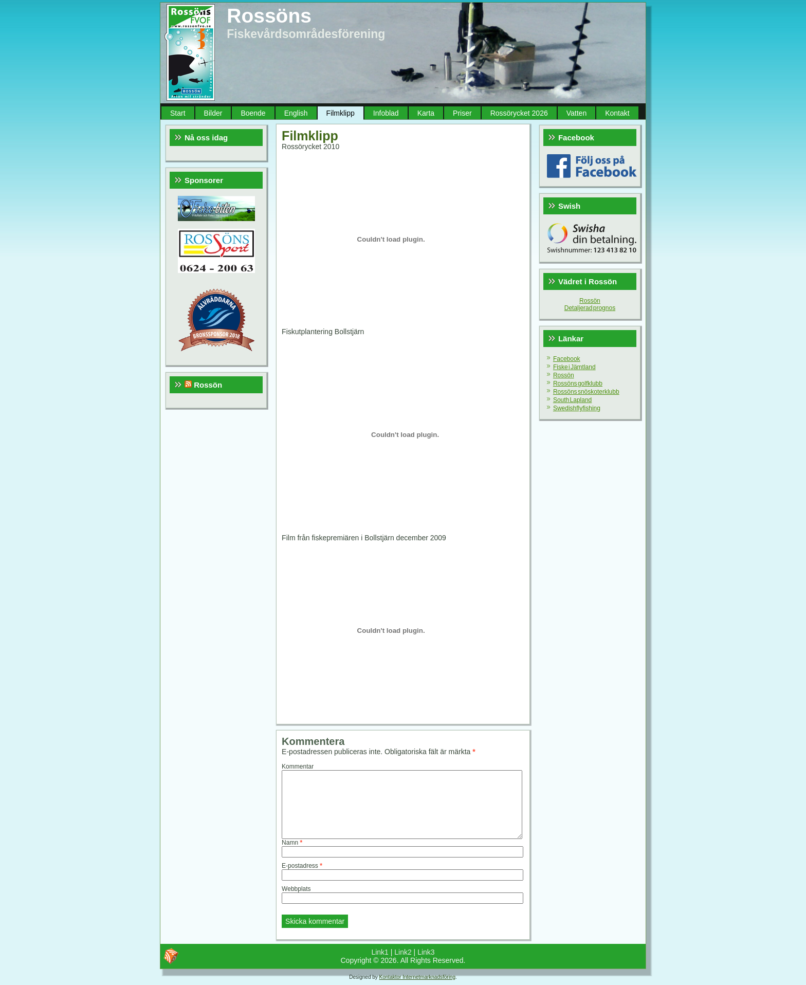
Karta (425, 113)
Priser (462, 113)
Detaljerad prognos (589, 308)
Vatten (576, 113)
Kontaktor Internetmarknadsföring (417, 977)
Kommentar (298, 766)
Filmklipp (340, 113)
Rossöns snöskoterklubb (586, 391)
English (296, 113)
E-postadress (302, 865)
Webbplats (296, 888)
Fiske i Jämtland (574, 367)
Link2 (402, 952)
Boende (253, 113)
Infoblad (386, 113)
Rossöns (269, 16)
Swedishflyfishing (576, 408)
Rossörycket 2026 (519, 113)
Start (178, 113)
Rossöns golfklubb (577, 383)
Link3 (425, 952)
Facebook (566, 358)
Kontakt (617, 113)
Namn (292, 842)
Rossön (208, 384)
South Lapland (572, 400)
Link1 (379, 952)
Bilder (213, 113)
